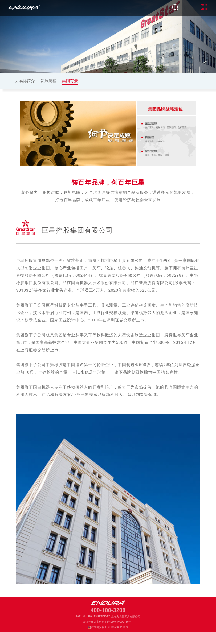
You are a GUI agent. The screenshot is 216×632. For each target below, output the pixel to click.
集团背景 (70, 81)
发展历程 (48, 81)
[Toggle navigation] (203, 7)
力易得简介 (25, 81)
